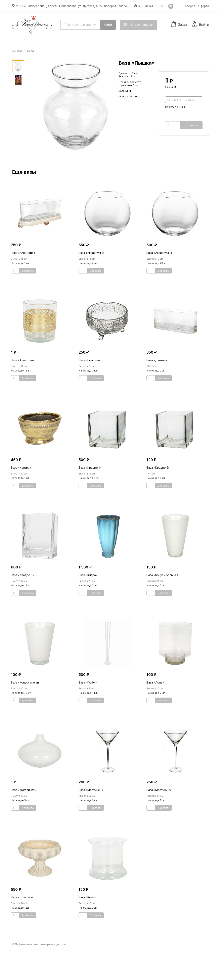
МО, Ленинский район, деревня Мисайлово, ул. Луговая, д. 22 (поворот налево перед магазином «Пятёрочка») (94, 6)
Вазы (30, 50)
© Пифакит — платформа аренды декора (39, 944)
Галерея (189, 6)
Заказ (179, 24)
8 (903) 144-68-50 (150, 6)
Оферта (203, 6)
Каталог (17, 50)
